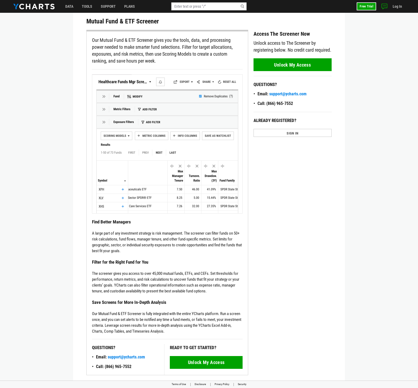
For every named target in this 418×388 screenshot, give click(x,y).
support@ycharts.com (126, 357)
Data (69, 6)
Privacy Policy (222, 384)
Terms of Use (179, 384)
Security (242, 384)
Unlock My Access (206, 362)
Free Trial (366, 6)
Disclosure (200, 384)
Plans (129, 6)
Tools (87, 6)
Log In (397, 6)
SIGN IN (292, 133)
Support (108, 6)
